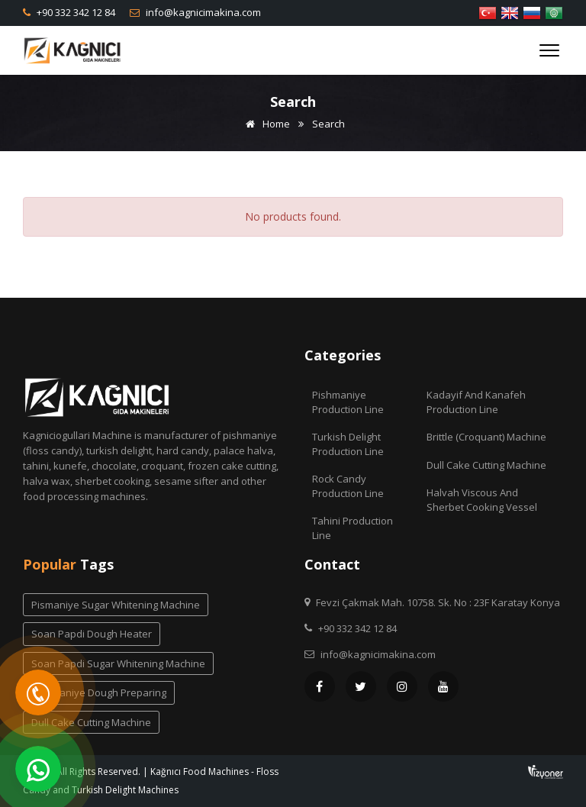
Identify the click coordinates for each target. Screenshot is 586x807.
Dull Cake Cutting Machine (486, 465)
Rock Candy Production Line (348, 486)
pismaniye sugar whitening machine (115, 605)
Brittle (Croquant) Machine (486, 437)
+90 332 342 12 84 (74, 12)
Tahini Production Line (352, 528)
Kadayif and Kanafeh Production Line (476, 402)
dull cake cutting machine (91, 722)
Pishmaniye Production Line (348, 402)
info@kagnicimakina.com (202, 12)
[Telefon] (38, 692)
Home (265, 124)
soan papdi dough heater (91, 634)
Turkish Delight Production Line (348, 444)
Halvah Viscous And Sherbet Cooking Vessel (482, 500)
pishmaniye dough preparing (98, 692)
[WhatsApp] (38, 769)
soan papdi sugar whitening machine (118, 663)
